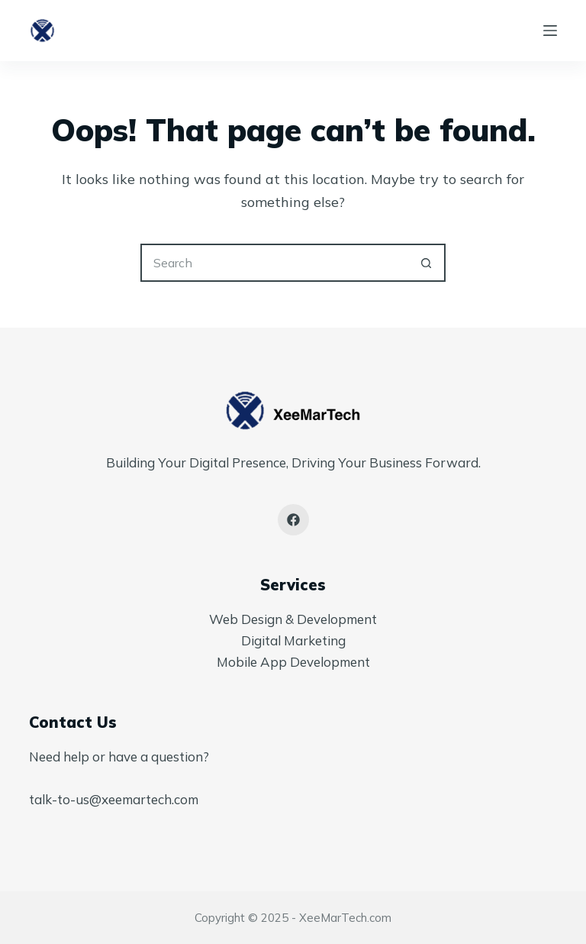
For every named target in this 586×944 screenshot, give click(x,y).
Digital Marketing (293, 640)
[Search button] (426, 263)
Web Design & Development (293, 619)
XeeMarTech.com (345, 917)
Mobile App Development (293, 662)
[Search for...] (273, 263)
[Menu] (550, 30)
